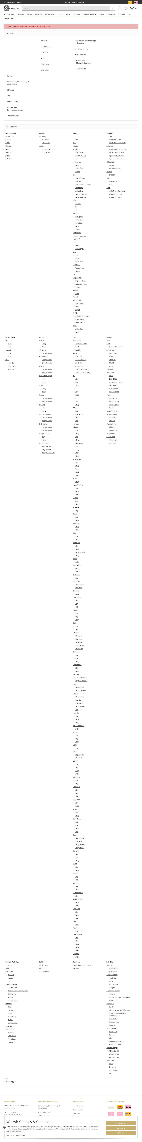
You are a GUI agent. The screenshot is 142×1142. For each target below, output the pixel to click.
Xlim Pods (11, 373)
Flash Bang (113, 357)
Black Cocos (43, 968)
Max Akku (79, 185)
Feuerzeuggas (10, 1085)
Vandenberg (12, 1026)
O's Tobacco (77, 822)
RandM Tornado (45, 418)
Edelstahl (112, 446)
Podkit (10, 360)
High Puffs (76, 242)
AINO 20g (78, 360)
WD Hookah (110, 440)
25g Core (78, 642)
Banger (75, 536)
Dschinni (76, 655)
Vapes (29, 17)
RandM (75, 294)
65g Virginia (79, 758)
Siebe (111, 1004)
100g (77, 552)
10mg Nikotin (47, 363)
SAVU (75, 867)
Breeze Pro (113, 401)
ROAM (111, 366)
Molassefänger (111, 1051)
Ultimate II (113, 434)
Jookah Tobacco (78, 729)
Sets (110, 1077)
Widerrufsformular (82, 52)
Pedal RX (112, 363)
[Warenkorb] (133, 10)
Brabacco (76, 578)
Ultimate (112, 430)
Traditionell (110, 437)
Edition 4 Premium (116, 350)
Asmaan (11, 1036)
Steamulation (111, 427)
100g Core (79, 646)
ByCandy (42, 360)
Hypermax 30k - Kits (116, 159)
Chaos (75, 613)
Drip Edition (113, 382)
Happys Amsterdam (80, 239)
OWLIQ (41, 369)
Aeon (108, 347)
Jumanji (75, 255)
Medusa (11, 978)
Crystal (78, 207)
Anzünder (112, 981)
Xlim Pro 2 (12, 369)
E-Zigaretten (49, 17)
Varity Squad (114, 408)
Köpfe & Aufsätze (89, 17)
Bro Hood (76, 585)
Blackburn (76, 546)
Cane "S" (112, 421)
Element (76, 678)
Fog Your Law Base (80, 681)
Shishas (77, 17)
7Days (75, 411)
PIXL (107, 181)
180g (77, 389)
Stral (74, 925)
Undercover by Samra (81, 319)
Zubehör (122, 17)
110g (77, 453)
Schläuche (113, 975)
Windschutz (113, 988)
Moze (108, 398)
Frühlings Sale (9, 17)
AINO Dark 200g (81, 373)
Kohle (102, 17)
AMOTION (110, 353)
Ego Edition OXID (115, 385)
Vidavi (75, 329)
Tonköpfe (11, 1000)
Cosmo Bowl (12, 991)
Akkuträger (79, 156)
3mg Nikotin (46, 450)
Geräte (7, 143)
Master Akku (80, 181)
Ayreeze (76, 511)
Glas (110, 1041)
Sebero (75, 877)
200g (77, 398)
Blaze (75, 562)
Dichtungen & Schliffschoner (119, 1013)
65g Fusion (79, 418)
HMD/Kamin (9, 1033)
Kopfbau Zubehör (113, 994)
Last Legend (113, 389)
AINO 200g (79, 369)
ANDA (75, 482)
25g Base (78, 639)
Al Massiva (77, 165)
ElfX (6, 344)
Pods (7, 152)
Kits (9, 347)
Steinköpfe (12, 997)
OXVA (7, 363)
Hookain (76, 716)
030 (74, 379)
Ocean (75, 838)
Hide (74, 687)
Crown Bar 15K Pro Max (118, 152)
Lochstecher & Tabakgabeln (119, 1000)
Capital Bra (77, 601)
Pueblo (78, 353)
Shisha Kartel (78, 896)
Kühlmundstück (115, 1048)
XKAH (108, 344)
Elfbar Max (46, 146)
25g (76, 382)
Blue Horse (77, 568)
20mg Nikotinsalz (48, 456)
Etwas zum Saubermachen (83, 968)
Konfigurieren (119, 1128)
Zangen (112, 991)
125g (77, 774)
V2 (76, 213)
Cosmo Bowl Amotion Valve (18, 994)
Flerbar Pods (46, 152)
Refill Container (115, 172)
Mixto (75, 755)
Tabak (68, 17)
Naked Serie (113, 392)
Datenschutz (45, 50)
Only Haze (76, 291)
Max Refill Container (82, 188)
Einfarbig (112, 1070)
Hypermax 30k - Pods (117, 162)
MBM (75, 748)
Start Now (76, 912)
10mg (44, 347)
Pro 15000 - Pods (115, 143)
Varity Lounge (114, 405)
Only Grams (46, 156)
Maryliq (42, 408)
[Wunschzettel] (125, 10)
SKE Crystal (77, 303)
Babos (75, 517)
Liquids (8, 149)
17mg (44, 385)
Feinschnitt (77, 344)
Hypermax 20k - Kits (116, 156)
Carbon (112, 1038)
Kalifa (10, 1017)
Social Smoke (77, 902)
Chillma (75, 626)
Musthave (76, 780)
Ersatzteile (110, 1007)
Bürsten (76, 972)
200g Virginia (80, 710)
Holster (75, 697)
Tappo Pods (79, 271)
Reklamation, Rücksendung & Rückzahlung (85, 45)
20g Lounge (79, 446)
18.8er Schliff (114, 1054)
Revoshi (76, 854)
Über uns (44, 56)
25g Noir (78, 703)
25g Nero (78, 591)
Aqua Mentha (78, 488)
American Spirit (81, 347)
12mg (44, 443)
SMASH (75, 316)
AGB (42, 62)
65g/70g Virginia (81, 684)
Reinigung (111, 17)
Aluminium (113, 443)
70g (76, 633)
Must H (75, 764)
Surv (77, 249)
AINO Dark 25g (80, 363)
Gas (129, 17)
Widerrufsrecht (80, 72)
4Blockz (75, 149)
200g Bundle (80, 556)
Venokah (42, 972)
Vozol (108, 191)
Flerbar (75, 217)
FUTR (111, 360)
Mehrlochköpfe (11, 988)
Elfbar (75, 204)
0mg (43, 440)
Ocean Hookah (111, 418)
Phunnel (11, 984)
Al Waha (76, 472)
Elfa (74, 178)
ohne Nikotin (80, 326)
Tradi (111, 379)
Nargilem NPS (111, 414)
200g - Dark (79, 690)
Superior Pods (80, 284)
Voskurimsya (12, 1004)
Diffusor (112, 1029)
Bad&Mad (76, 527)
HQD (74, 246)
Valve (111, 369)
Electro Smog (77, 668)
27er (74, 146)
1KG (76, 424)
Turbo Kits (79, 191)
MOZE (10, 1023)
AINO (75, 357)
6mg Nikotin (46, 453)
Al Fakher (45, 143)
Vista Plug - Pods (115, 201)
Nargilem (76, 803)
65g (76, 385)
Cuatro (77, 262)
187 (74, 140)
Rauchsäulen (114, 1025)
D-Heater (8, 968)
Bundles (21, 17)
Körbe (111, 984)
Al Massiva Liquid (45, 379)
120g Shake (79, 649)
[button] (119, 10)
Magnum (109, 373)
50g (76, 771)
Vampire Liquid (44, 437)
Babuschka (12, 1039)
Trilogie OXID (114, 395)
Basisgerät (79, 220)
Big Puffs (38, 17)
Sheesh (75, 300)
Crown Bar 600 (80, 159)
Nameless (76, 790)
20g (76, 504)
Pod (76, 143)
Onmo (10, 1045)
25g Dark (78, 845)
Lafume (75, 258)
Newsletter (45, 67)
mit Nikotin (79, 323)
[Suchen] (71, 10)
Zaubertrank (43, 446)
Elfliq (41, 389)
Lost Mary (76, 268)
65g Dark (78, 761)
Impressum (45, 73)
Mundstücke (113, 972)
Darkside (76, 636)
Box (9, 357)
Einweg (109, 968)
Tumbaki (76, 957)
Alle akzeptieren (118, 1123)
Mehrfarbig (113, 1073)
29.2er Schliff (114, 1057)
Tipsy (75, 931)
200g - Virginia (80, 694)
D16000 (112, 178)
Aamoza (76, 427)
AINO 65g (78, 366)
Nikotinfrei (79, 226)
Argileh (75, 501)
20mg (44, 350)
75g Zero (78, 707)
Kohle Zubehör (111, 978)
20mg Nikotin (47, 357)
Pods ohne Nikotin (82, 201)
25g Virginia (79, 588)
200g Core (79, 652)
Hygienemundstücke (116, 1045)
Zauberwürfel (44, 975)
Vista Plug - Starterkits (117, 194)
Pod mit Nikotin (81, 197)
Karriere (44, 44)
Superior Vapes (81, 287)
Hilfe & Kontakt (80, 58)
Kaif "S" (112, 424)
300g (77, 951)
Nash (75, 812)
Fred (77, 350)
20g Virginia (79, 841)
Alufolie (112, 997)
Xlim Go (11, 366)
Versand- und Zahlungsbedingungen (83, 65)
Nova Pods (79, 265)
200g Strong (79, 851)
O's (74, 278)
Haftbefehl (77, 236)
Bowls (111, 1010)
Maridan (76, 735)
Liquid (60, 17)
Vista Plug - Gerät (115, 197)
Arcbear (109, 140)
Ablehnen (119, 1133)
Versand (34, 1139)
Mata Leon (110, 376)
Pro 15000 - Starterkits (117, 146)
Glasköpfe (9, 1029)
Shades (75, 886)
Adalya (41, 344)
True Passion (77, 938)
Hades (10, 981)
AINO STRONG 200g (82, 376)
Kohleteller (113, 1022)
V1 (76, 210)
